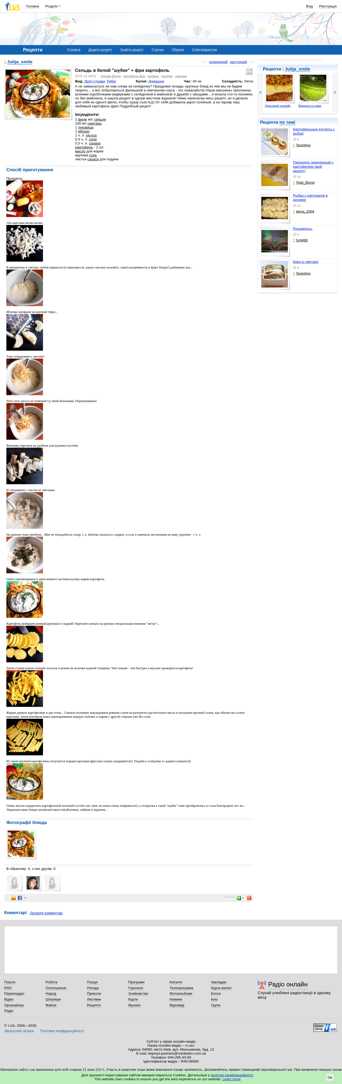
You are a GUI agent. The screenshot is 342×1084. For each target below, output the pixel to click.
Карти (133, 999)
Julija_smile (297, 69)
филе (82, 119)
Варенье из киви (309, 105)
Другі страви (94, 81)
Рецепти (94, 1005)
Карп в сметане (305, 262)
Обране (178, 50)
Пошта (9, 982)
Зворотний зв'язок (19, 1031)
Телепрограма (181, 988)
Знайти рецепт (132, 50)
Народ (51, 993)
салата (93, 159)
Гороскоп (135, 988)
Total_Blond (303, 182)
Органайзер (14, 1005)
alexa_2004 (303, 211)
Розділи (51, 6)
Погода (93, 988)
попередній (218, 62)
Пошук (92, 982)
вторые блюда (111, 76)
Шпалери (53, 999)
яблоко (83, 131)
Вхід (309, 6)
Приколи (94, 993)
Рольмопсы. (303, 229)
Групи (215, 1005)
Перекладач (14, 993)
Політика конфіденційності (62, 1031)
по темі (287, 122)
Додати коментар (46, 913)
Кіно (214, 999)
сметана (181, 76)
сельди (100, 119)
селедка (166, 76)
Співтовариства (204, 50)
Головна (32, 6)
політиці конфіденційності (232, 1075)
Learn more (231, 1079)
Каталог (176, 982)
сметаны (95, 123)
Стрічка (157, 50)
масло (80, 151)
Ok (330, 1077)
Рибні (111, 81)
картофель (84, 147)
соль (93, 155)
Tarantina (301, 145)
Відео (9, 999)
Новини (176, 999)
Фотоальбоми (181, 993)
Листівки (94, 999)
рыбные (153, 76)
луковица (85, 127)
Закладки (218, 982)
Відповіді (177, 1005)
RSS (8, 988)
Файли (51, 1005)
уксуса (91, 135)
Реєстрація (328, 6)
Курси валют (221, 988)
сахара (94, 143)
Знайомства (138, 993)
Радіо (8, 1011)
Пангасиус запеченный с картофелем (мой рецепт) (313, 166)
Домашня (156, 81)
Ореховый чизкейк (277, 105)
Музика (134, 1005)
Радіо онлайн (288, 984)
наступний (238, 62)
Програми (136, 982)
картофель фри (134, 76)
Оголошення (56, 988)
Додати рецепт (100, 50)
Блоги (216, 993)
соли (93, 139)
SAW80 (300, 240)
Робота (51, 982)
